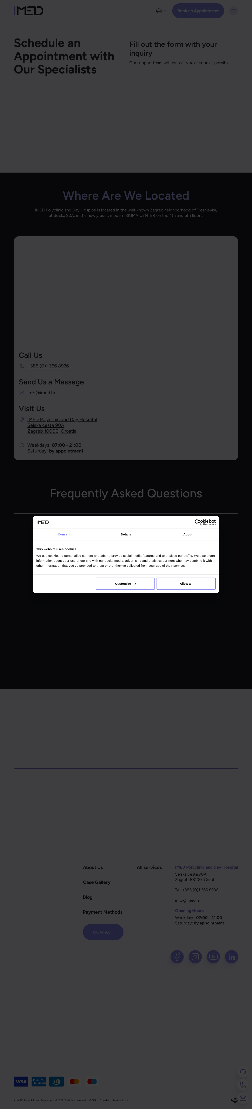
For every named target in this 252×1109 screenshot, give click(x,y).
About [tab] (187, 534)
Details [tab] (126, 534)
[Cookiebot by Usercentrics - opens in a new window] (198, 522)
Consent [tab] (64, 534)
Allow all (186, 583)
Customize (125, 583)
